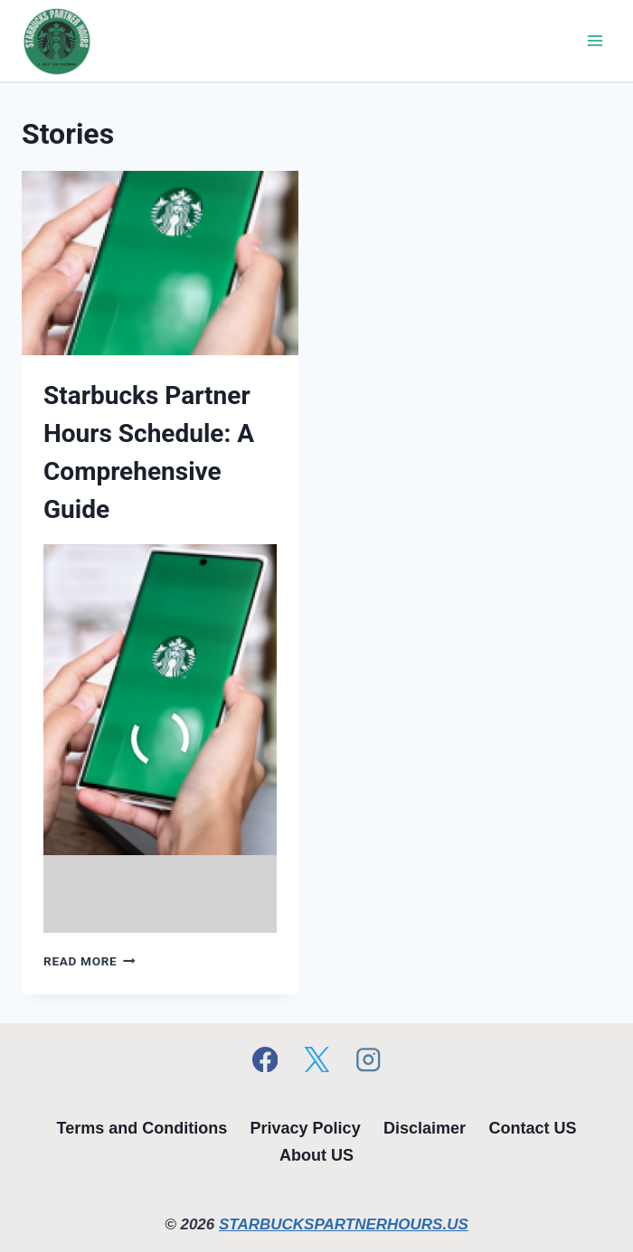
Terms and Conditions (142, 1128)
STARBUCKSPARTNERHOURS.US (343, 1224)
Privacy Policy (305, 1128)
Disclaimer (424, 1128)
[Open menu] (594, 40)
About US (316, 1155)
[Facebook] (264, 1059)
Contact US (532, 1128)
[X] (316, 1059)
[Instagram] (368, 1059)
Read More (89, 961)
